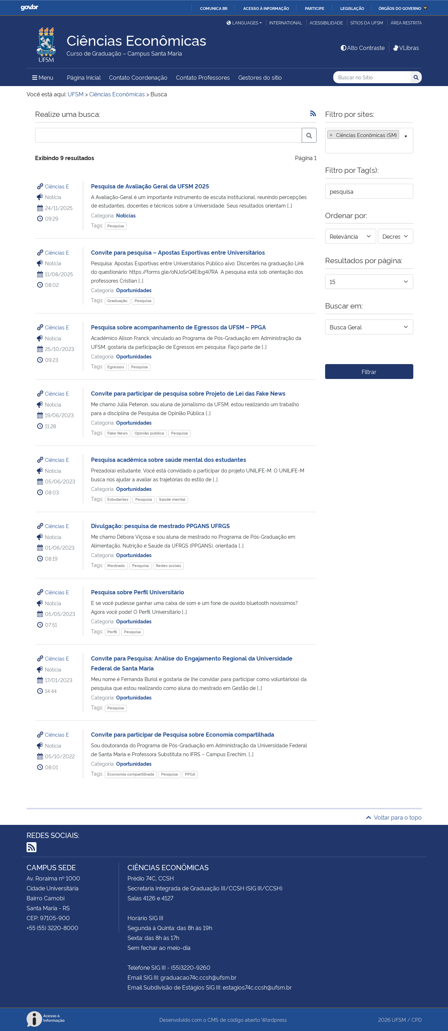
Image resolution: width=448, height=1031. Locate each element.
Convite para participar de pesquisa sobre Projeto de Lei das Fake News (188, 393)
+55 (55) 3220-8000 (52, 927)
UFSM (399, 1019)
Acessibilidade (326, 22)
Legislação (352, 8)
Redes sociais (168, 565)
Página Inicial (84, 77)
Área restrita (406, 22)
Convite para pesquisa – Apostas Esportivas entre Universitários (178, 252)
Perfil (112, 631)
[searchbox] (329, 146)
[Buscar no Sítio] (372, 77)
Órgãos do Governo (400, 8)
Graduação (117, 300)
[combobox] (369, 140)
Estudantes (117, 499)
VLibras (405, 47)
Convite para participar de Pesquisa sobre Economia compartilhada (182, 734)
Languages (242, 22)
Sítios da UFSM (366, 22)
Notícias (126, 215)
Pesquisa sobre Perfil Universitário (137, 592)
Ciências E (57, 186)
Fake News (117, 433)
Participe (314, 8)
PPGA (190, 774)
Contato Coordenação (138, 77)
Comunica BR (213, 8)
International (285, 22)
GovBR (29, 7)
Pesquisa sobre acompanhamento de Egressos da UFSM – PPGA (178, 327)
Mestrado (116, 565)
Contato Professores (203, 77)
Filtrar (369, 371)
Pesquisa (115, 225)
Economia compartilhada (130, 774)
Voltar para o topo (394, 817)
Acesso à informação (266, 8)
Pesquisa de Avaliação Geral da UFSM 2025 (150, 186)
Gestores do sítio (260, 77)
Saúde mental (172, 499)
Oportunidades (134, 290)
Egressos (115, 366)
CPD (417, 1019)
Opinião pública (149, 433)
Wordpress (274, 1019)
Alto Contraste (362, 47)
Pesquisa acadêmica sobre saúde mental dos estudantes (168, 459)
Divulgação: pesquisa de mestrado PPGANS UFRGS (160, 525)
